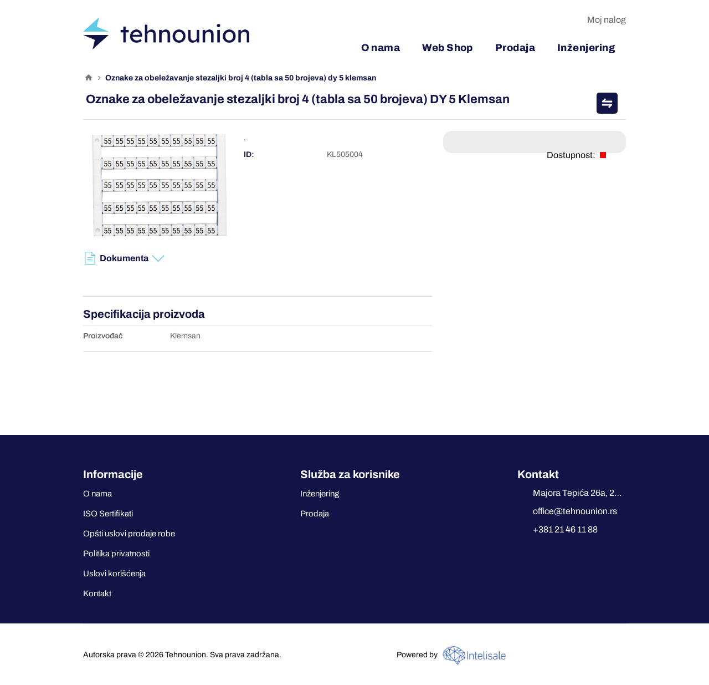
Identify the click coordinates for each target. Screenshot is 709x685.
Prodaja (314, 513)
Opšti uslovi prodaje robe (129, 533)
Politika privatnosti (116, 553)
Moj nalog (606, 19)
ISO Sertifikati (108, 513)
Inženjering (319, 493)
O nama (97, 493)
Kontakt (97, 593)
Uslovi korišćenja (114, 573)
